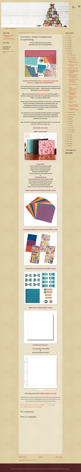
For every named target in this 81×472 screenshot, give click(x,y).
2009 (68, 145)
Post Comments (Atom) (30, 460)
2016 (68, 51)
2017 (68, 48)
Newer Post (22, 457)
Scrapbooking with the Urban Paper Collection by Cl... (73, 81)
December (70, 55)
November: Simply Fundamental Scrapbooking (72, 93)
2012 (68, 139)
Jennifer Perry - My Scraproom (9, 36)
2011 (68, 141)
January (70, 132)
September (71, 114)
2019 (68, 44)
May (69, 123)
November (70, 57)
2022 (68, 37)
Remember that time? (73, 68)
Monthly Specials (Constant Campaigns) (33, 407)
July (69, 118)
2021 (68, 40)
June (69, 121)
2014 (68, 134)
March (69, 127)
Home (41, 457)
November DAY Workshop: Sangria (73, 109)
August (70, 116)
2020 (68, 42)
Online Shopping (10, 28)
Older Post (59, 457)
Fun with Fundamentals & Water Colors (72, 89)
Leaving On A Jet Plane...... (72, 102)
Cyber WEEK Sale (72, 59)
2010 (68, 143)
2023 (68, 35)
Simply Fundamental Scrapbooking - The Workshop (73, 71)
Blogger (68, 468)
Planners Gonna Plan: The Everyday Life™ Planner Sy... (73, 76)
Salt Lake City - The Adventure (72, 65)
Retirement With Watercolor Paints (72, 62)
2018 (68, 46)
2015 (68, 53)
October (70, 112)
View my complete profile (8, 38)
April (69, 125)
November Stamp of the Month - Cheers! (72, 98)
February (70, 129)
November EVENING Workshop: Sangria (73, 105)
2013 (68, 137)
